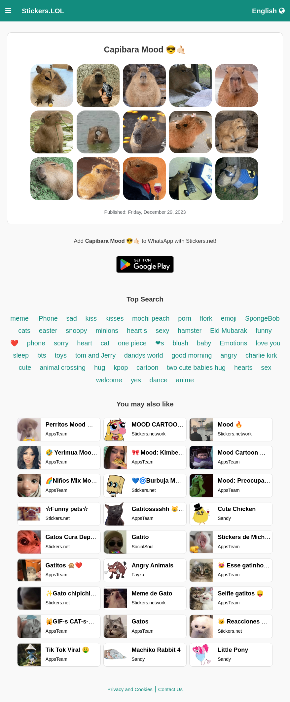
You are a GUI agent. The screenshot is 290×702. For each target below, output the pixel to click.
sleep (21, 355)
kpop (122, 367)
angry (228, 355)
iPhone (48, 318)
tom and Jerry (96, 355)
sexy (162, 330)
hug (99, 367)
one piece (132, 343)
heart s (137, 330)
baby (204, 343)
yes (136, 380)
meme (19, 318)
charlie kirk (261, 355)
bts (41, 355)
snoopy (76, 330)
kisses (115, 318)
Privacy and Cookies (130, 689)
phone (36, 343)
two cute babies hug (196, 367)
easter (48, 330)
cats (24, 330)
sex (266, 367)
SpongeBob (262, 318)
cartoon (148, 367)
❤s (159, 343)
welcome (109, 380)
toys (60, 355)
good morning (191, 355)
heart (84, 343)
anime (185, 380)
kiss (91, 318)
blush (180, 343)
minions (106, 330)
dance (159, 380)
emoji (229, 318)
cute (25, 367)
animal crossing (63, 367)
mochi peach (150, 318)
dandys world (144, 355)
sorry (61, 343)
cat (105, 343)
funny (264, 330)
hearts (243, 367)
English (268, 11)
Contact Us (170, 689)
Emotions (233, 343)
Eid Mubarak (229, 330)
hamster (189, 330)
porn (184, 318)
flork (206, 318)
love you (268, 343)
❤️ (14, 343)
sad (71, 318)
